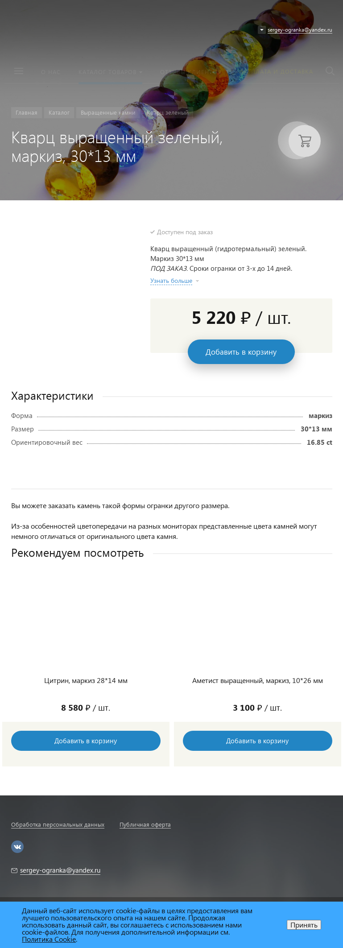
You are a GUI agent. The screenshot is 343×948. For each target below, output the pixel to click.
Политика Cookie (49, 939)
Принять (304, 924)
